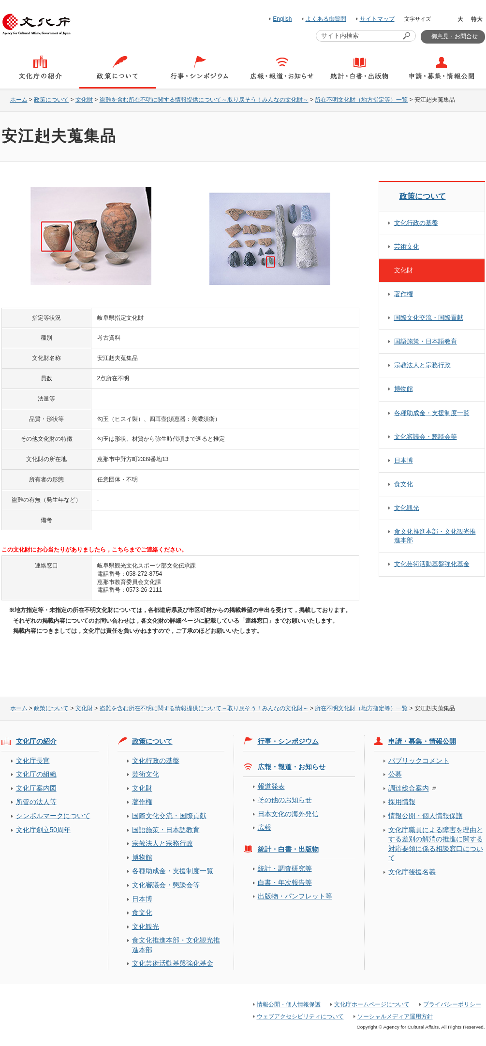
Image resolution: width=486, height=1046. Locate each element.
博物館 (403, 388)
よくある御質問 (326, 18)
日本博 (403, 460)
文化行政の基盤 (416, 222)
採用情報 (401, 802)
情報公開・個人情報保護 (425, 816)
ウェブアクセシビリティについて (300, 1016)
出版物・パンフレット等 (295, 896)
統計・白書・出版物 (288, 849)
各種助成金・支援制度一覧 (432, 413)
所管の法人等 (36, 802)
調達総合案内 (408, 788)
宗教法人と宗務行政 (422, 365)
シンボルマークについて (53, 816)
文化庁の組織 (36, 774)
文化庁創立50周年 (43, 830)
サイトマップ (377, 18)
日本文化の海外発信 (288, 814)
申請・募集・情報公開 (422, 741)
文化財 (84, 99)
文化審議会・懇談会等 (425, 436)
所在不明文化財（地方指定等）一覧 (361, 99)
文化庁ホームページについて (372, 1004)
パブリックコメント (418, 760)
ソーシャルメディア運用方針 (395, 1016)
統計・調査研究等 (285, 868)
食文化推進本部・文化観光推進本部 (435, 536)
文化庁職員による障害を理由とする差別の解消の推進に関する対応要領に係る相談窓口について (435, 844)
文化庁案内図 (36, 788)
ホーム (19, 99)
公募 (395, 774)
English (282, 18)
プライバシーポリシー (452, 1004)
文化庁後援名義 (412, 872)
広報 (264, 827)
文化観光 (406, 507)
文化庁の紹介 (36, 741)
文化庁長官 (33, 760)
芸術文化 (406, 246)
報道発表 (271, 786)
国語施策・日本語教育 (425, 341)
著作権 (403, 294)
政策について (51, 99)
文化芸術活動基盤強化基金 (432, 564)
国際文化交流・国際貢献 (428, 317)
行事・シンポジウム (288, 741)
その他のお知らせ (285, 800)
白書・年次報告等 (285, 882)
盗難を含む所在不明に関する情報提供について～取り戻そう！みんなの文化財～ (204, 99)
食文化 (403, 484)
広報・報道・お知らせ (291, 767)
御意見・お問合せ (454, 36)
